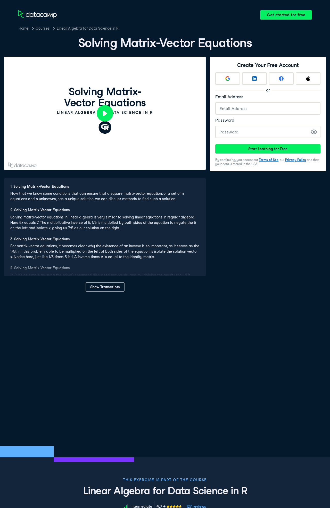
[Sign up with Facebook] (281, 78)
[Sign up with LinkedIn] (254, 78)
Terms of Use (268, 160)
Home (23, 28)
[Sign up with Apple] (308, 78)
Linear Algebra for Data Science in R (88, 28)
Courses (43, 28)
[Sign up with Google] (227, 78)
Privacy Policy (295, 160)
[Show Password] (313, 132)
